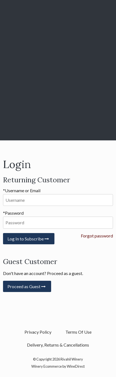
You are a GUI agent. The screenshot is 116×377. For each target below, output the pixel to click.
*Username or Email (21, 190)
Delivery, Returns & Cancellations (58, 344)
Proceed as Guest (27, 286)
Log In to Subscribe (28, 238)
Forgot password (97, 235)
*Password (13, 213)
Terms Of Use (78, 332)
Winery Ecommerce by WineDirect (58, 366)
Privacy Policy (37, 332)
